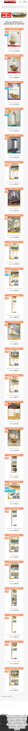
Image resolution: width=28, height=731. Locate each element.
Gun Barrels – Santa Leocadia (14, 288)
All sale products (7, 697)
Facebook (2, 705)
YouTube (10, 705)
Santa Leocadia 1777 (14, 208)
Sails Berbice (14, 555)
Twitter (6, 705)
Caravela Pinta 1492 (14, 448)
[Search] (14, 6)
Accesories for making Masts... (14, 315)
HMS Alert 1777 (14, 342)
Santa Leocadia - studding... (14, 581)
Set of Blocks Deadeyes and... (14, 182)
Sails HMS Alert (14, 608)
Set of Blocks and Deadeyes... (14, 368)
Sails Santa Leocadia (14, 475)
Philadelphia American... (14, 102)
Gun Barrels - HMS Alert (14, 501)
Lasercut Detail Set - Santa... (14, 421)
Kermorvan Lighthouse (14, 155)
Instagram (15, 705)
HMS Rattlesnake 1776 (14, 49)
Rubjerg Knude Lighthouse (14, 128)
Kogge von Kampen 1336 (14, 75)
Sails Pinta (14, 688)
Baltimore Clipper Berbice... (14, 235)
